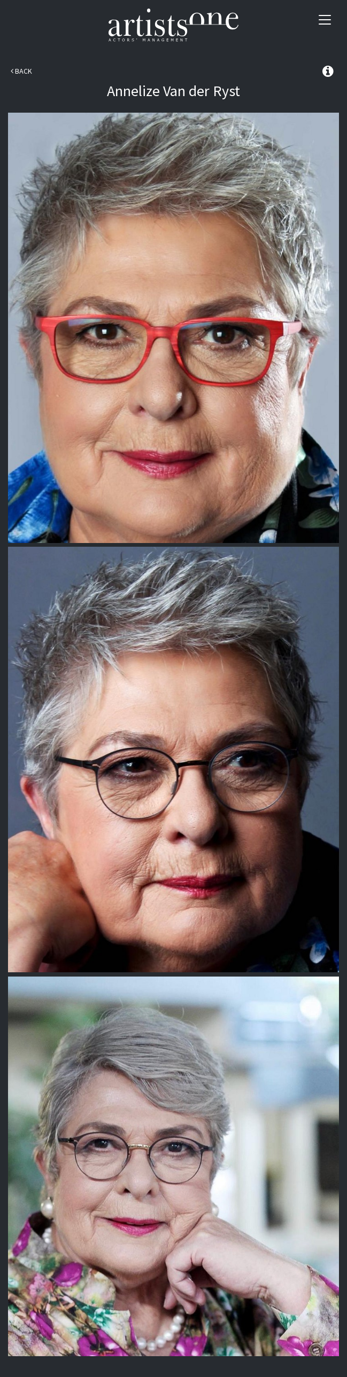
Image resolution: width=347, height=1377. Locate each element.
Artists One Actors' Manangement (173, 25)
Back (21, 71)
